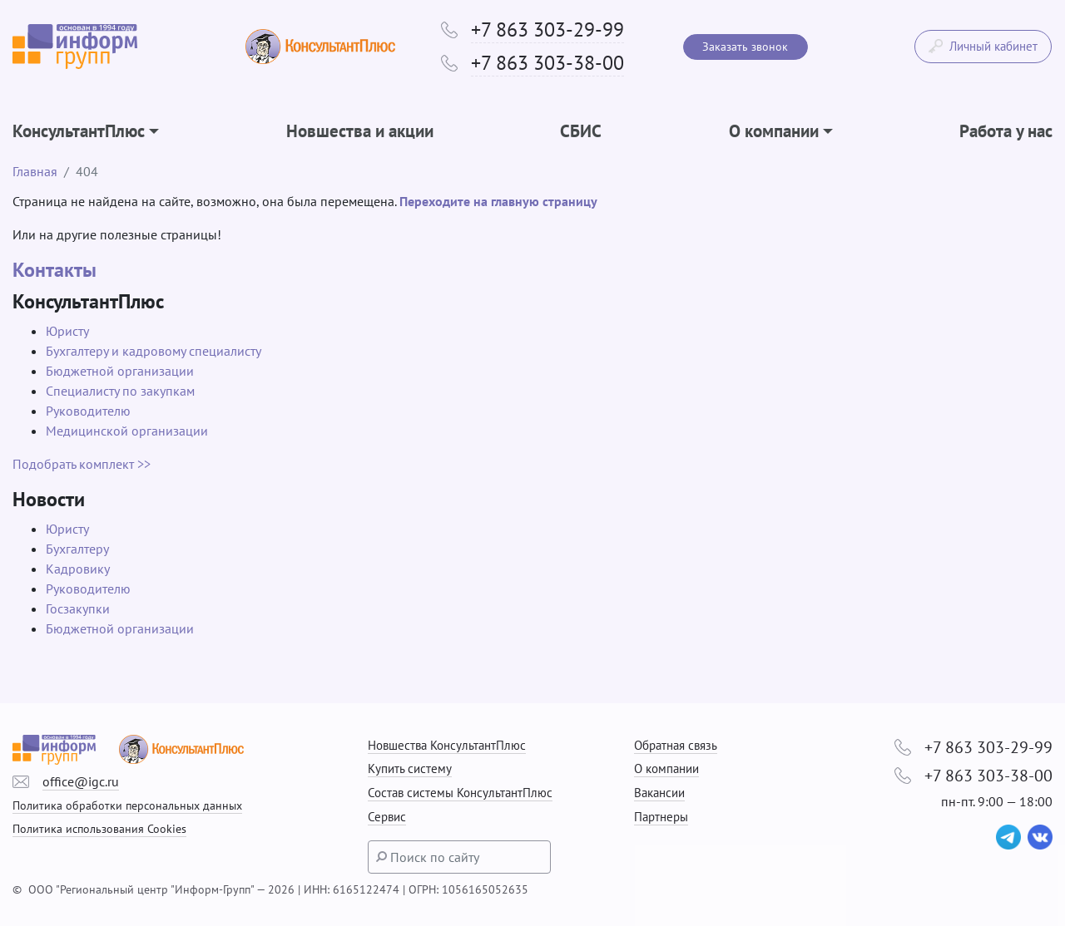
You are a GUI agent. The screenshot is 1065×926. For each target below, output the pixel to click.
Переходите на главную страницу (498, 201)
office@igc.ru (80, 781)
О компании (666, 768)
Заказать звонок (745, 46)
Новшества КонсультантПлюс (447, 745)
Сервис (387, 817)
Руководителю (88, 410)
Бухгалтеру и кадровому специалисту (153, 350)
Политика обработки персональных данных (127, 805)
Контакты (54, 270)
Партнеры (661, 817)
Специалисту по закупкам (120, 390)
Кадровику (78, 568)
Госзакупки (78, 608)
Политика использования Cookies (99, 828)
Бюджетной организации (120, 370)
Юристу (67, 331)
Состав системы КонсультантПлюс (460, 792)
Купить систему (410, 768)
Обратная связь (675, 745)
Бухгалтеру (77, 548)
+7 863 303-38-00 (547, 63)
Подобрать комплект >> (81, 464)
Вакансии (659, 792)
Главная (34, 171)
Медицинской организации (127, 430)
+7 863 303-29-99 (547, 29)
